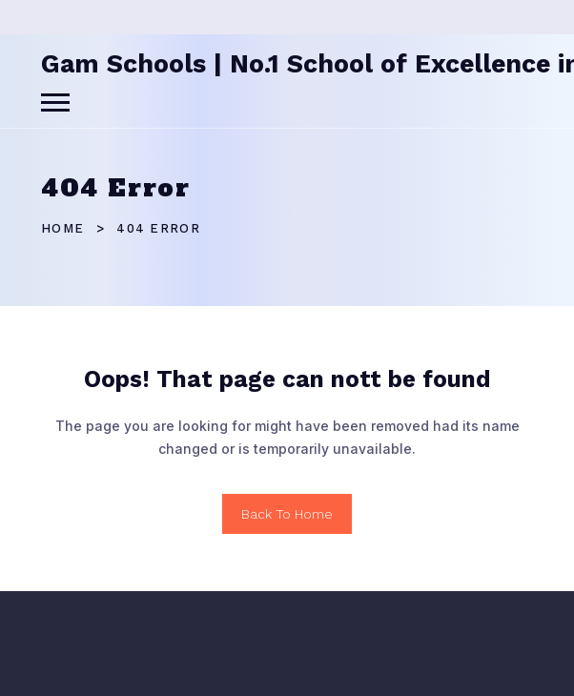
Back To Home (287, 514)
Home (62, 228)
